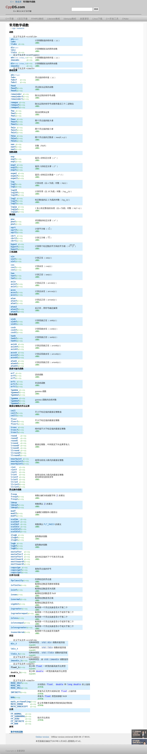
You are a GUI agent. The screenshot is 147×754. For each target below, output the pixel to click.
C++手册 (10, 18)
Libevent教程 (53, 18)
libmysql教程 (70, 18)
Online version (42, 736)
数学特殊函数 (17, 731)
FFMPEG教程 (37, 18)
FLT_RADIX (49, 524)
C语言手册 (22, 18)
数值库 (18, 1)
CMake (125, 18)
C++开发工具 (112, 18)
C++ (12, 1)
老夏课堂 (84, 18)
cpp (13, 28)
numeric (20, 28)
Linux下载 (97, 18)
